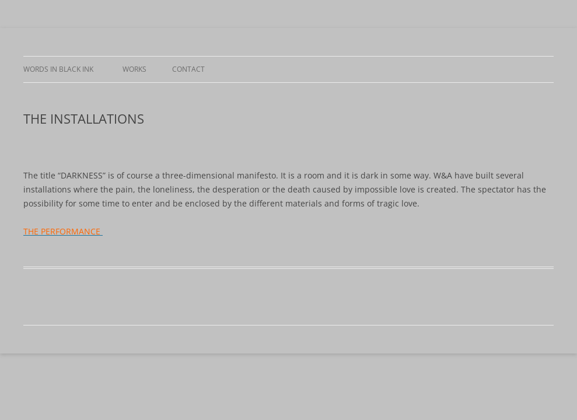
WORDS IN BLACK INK (60, 69)
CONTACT (188, 69)
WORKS (134, 69)
